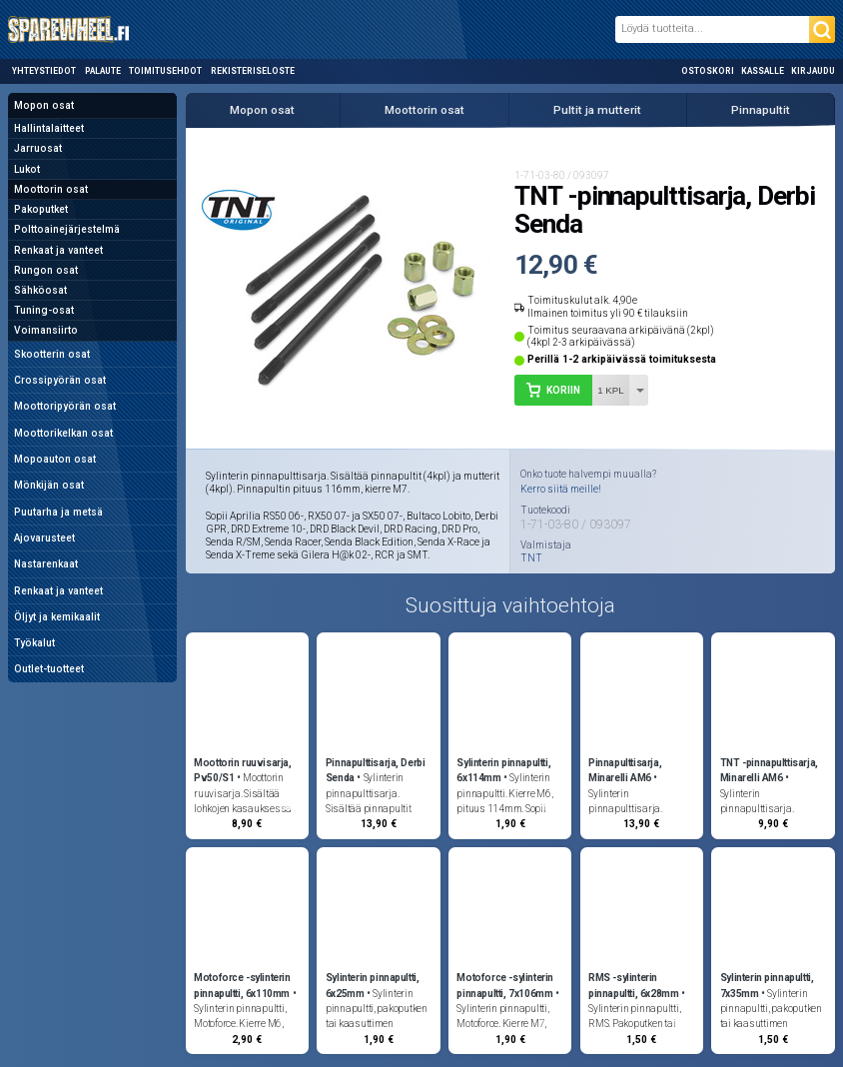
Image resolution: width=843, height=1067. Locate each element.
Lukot (27, 169)
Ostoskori (707, 71)
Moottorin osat (51, 189)
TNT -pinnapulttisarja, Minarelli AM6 (769, 770)
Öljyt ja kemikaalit (57, 616)
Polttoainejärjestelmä (67, 229)
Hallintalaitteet (49, 128)
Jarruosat (38, 148)
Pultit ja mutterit (597, 110)
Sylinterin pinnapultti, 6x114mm (503, 770)
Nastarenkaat (46, 563)
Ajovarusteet (44, 538)
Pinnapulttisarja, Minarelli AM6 (624, 770)
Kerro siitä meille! (560, 489)
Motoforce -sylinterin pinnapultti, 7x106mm (504, 985)
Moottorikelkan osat (63, 433)
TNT (531, 558)
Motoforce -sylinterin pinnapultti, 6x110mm (242, 985)
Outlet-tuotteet (49, 668)
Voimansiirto (46, 330)
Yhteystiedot (44, 71)
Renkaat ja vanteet (58, 250)
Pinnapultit (760, 110)
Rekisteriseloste (253, 71)
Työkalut (34, 642)
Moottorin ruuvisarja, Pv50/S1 (243, 770)
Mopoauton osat (55, 459)
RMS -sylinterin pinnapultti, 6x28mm (633, 985)
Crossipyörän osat (60, 380)
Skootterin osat (52, 354)
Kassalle (762, 71)
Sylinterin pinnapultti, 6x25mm (373, 985)
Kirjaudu (813, 71)
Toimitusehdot (165, 71)
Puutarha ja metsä (58, 512)
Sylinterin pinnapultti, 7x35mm (767, 985)
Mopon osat (44, 105)
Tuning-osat (44, 310)
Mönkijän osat (49, 485)
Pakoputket (41, 209)
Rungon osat (46, 270)
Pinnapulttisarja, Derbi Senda (375, 770)
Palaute (103, 71)
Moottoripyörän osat (65, 406)
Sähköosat (40, 290)
